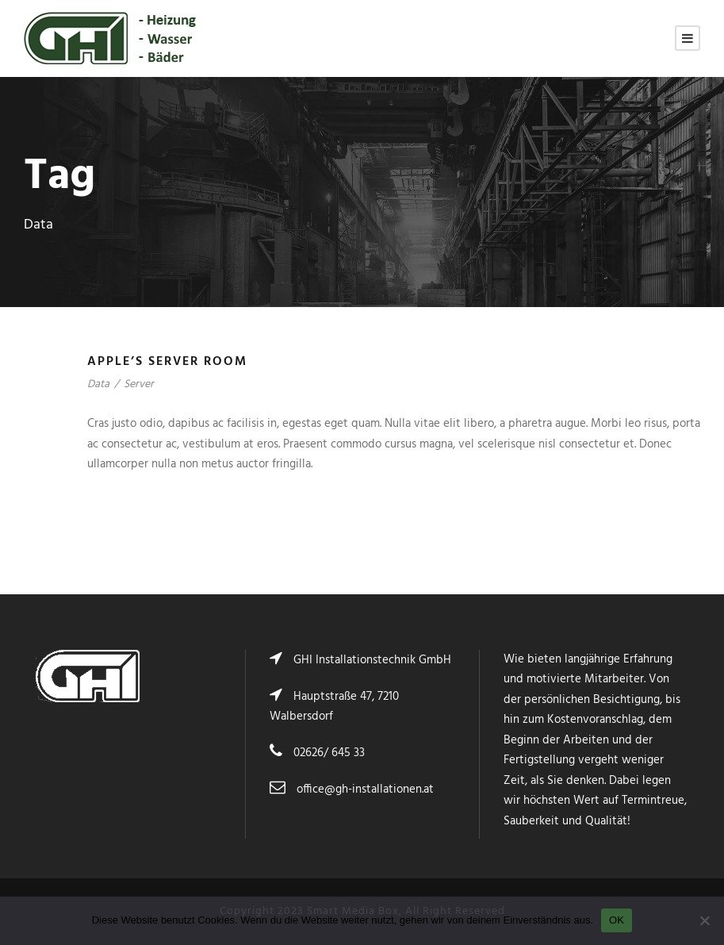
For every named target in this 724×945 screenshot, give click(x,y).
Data (98, 384)
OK (616, 920)
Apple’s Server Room (167, 361)
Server (139, 384)
